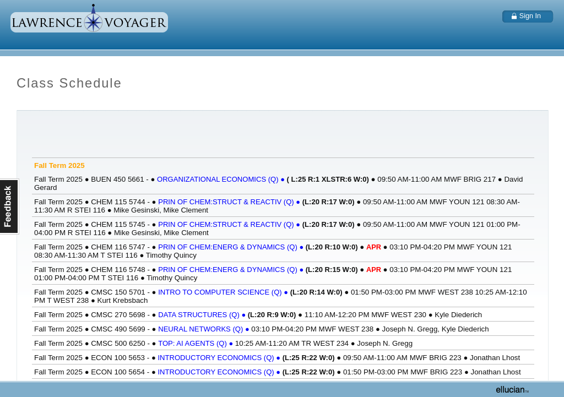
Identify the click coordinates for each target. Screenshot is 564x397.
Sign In (530, 16)
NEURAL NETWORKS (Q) (204, 329)
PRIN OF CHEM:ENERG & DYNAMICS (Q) (232, 247)
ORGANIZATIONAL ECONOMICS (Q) (222, 179)
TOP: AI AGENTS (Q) (196, 343)
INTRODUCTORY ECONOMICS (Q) (220, 358)
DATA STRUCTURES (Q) (203, 315)
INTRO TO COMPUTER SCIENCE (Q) (224, 292)
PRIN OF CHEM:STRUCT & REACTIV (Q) (230, 202)
